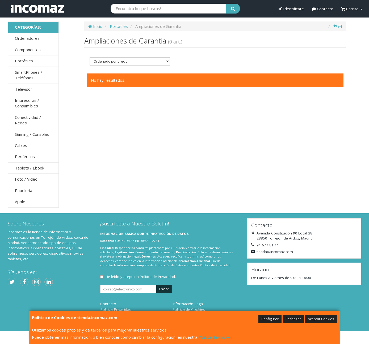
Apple (20, 201)
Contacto (322, 8)
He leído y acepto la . (141, 276)
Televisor (23, 89)
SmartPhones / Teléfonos (28, 74)
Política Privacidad (115, 309)
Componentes (28, 49)
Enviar (164, 288)
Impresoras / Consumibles (27, 103)
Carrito (351, 8)
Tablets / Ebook (29, 168)
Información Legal (188, 303)
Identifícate (291, 8)
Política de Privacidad (215, 265)
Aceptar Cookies (321, 318)
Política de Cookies (215, 337)
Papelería (23, 190)
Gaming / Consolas (32, 134)
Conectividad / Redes (28, 120)
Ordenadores (27, 38)
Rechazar (293, 318)
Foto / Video (26, 179)
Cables (21, 145)
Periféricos (25, 156)
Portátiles (24, 60)
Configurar (270, 318)
